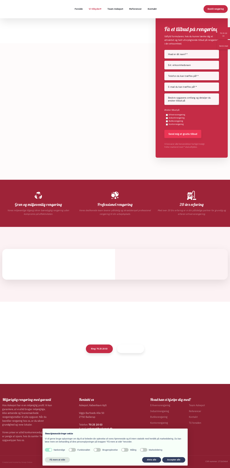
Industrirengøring (176, 118)
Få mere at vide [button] (57, 459)
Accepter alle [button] (173, 459)
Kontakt (152, 8)
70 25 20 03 (96, 424)
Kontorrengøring (176, 124)
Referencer (135, 8)
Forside (79, 8)
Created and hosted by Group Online (17, 462)
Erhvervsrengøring (177, 114)
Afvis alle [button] (151, 459)
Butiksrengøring (176, 121)
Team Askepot (115, 8)
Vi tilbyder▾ (95, 8)
